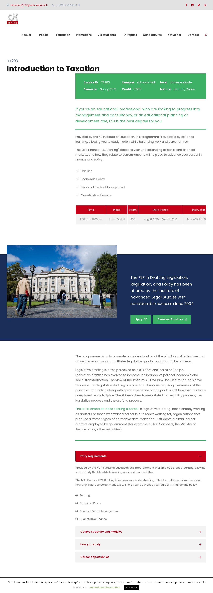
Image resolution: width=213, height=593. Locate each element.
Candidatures (152, 35)
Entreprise (130, 35)
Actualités (175, 35)
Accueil (26, 35)
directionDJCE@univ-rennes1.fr (29, 5)
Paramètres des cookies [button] (105, 587)
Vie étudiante (107, 35)
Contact (193, 35)
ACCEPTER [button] (131, 587)
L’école (43, 35)
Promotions (84, 35)
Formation (63, 35)
